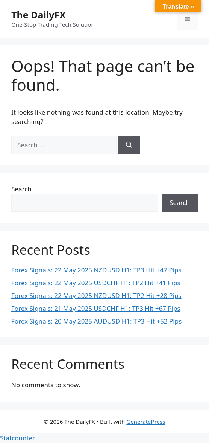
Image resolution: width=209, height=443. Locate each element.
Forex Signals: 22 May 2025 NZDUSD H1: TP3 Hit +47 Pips (96, 270)
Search (21, 189)
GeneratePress (145, 421)
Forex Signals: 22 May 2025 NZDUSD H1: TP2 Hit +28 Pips (96, 295)
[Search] (129, 145)
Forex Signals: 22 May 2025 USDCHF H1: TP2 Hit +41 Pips (95, 282)
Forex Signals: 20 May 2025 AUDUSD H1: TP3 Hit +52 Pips (96, 321)
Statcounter (17, 438)
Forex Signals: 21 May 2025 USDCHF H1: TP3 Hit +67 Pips (95, 308)
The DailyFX (38, 14)
